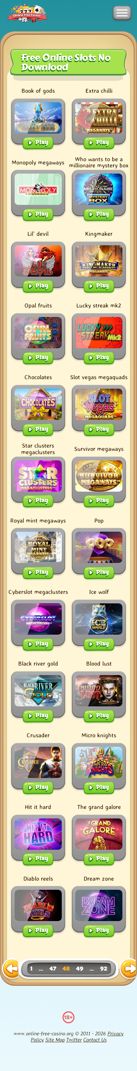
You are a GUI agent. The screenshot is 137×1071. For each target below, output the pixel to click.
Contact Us (95, 1039)
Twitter (74, 1039)
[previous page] (9, 969)
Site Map (55, 1039)
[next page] (127, 969)
